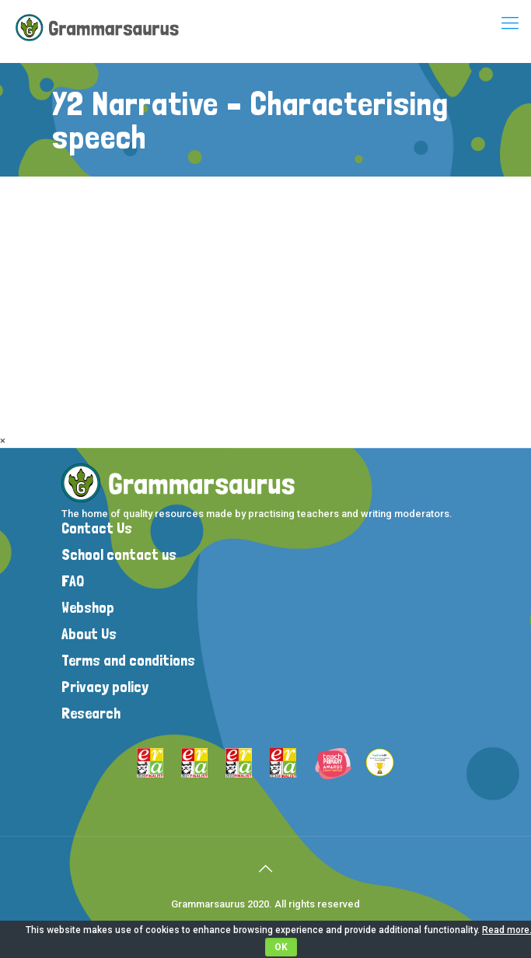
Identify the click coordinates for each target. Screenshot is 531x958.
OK (281, 947)
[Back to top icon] (266, 868)
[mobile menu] (510, 23)
